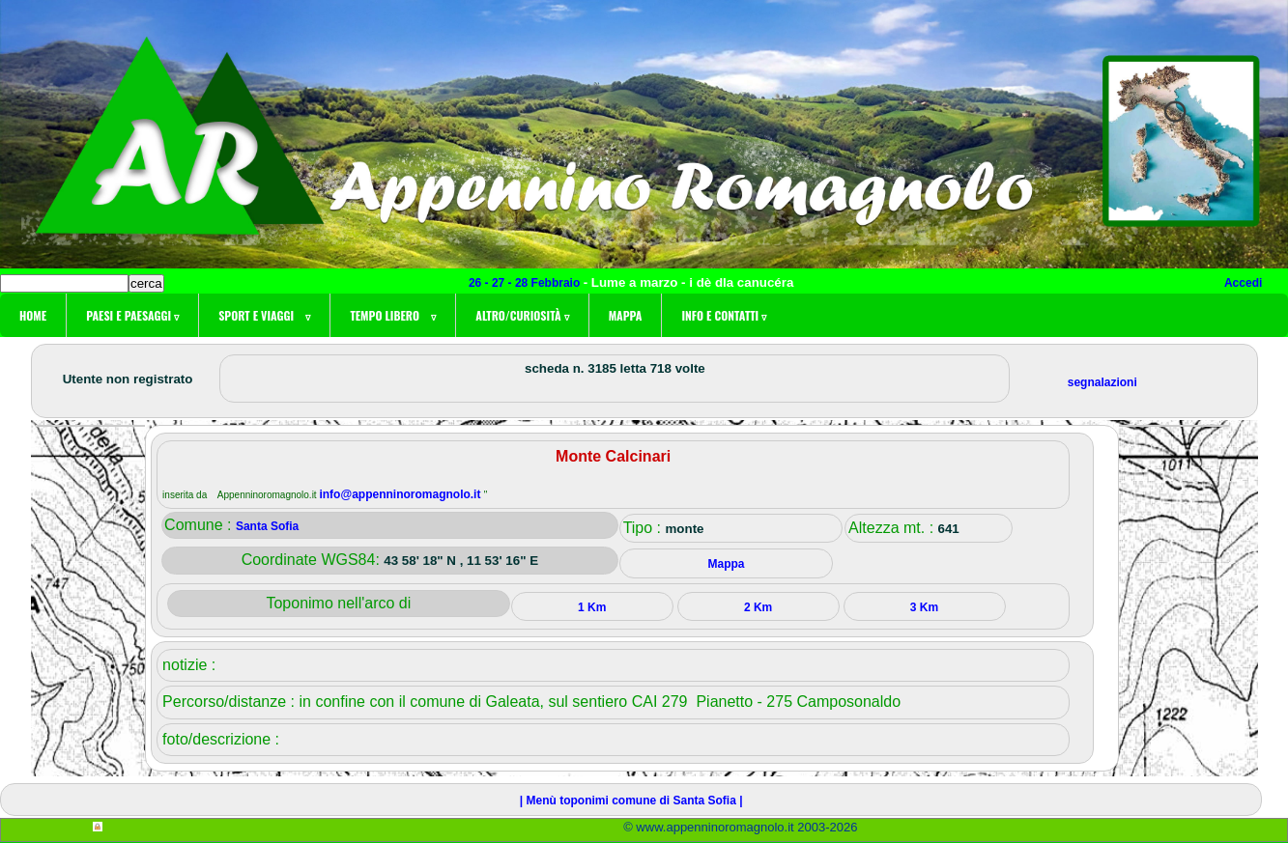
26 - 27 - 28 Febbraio (526, 283)
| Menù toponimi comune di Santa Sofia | (631, 800)
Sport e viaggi (264, 315)
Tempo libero (393, 315)
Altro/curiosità (521, 315)
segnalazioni (1102, 382)
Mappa (626, 315)
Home (32, 315)
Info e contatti (723, 315)
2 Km (758, 607)
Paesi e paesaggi (132, 315)
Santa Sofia (267, 526)
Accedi (1243, 283)
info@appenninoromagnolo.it (401, 494)
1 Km (592, 607)
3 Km (924, 607)
